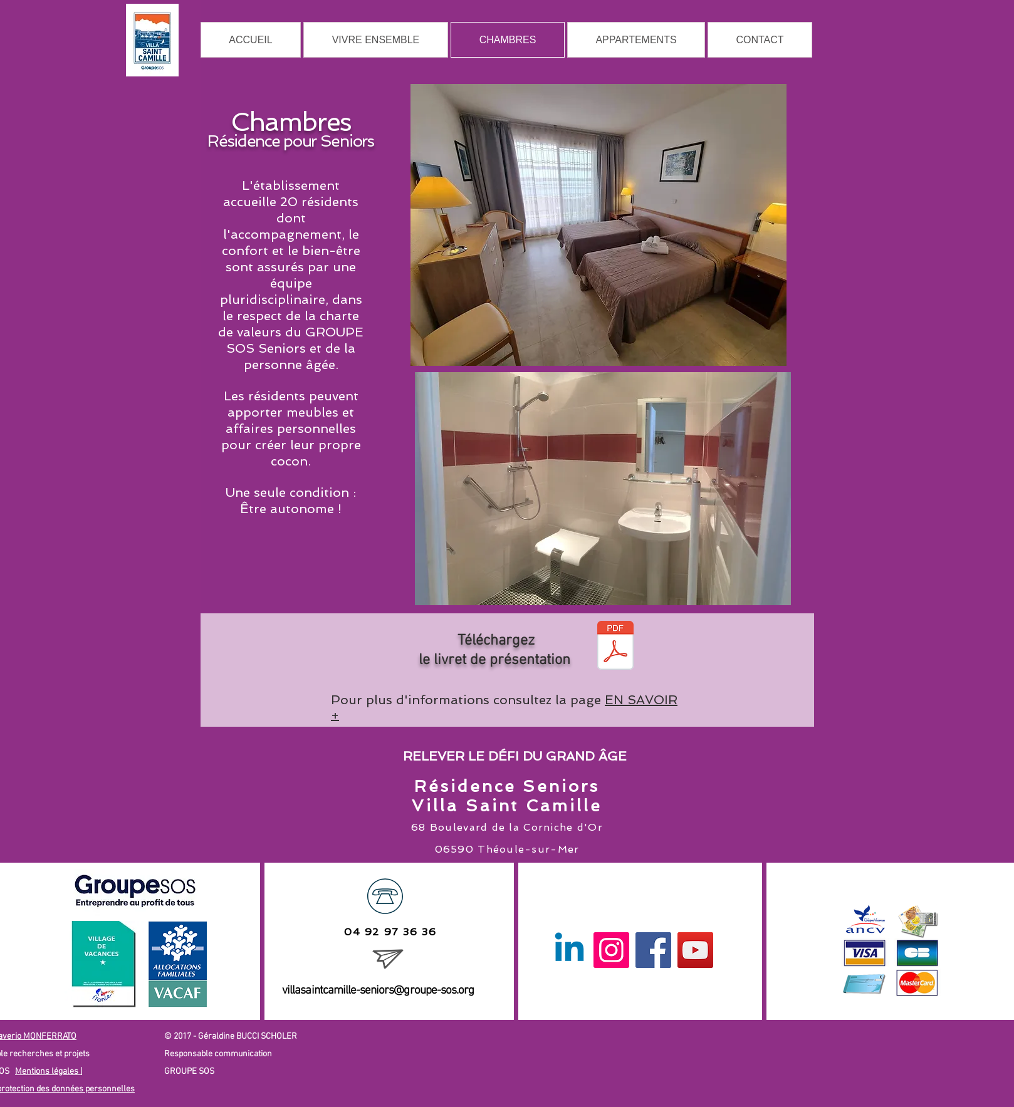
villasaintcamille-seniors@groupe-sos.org (378, 991)
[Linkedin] (569, 950)
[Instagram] (611, 950)
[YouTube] (695, 950)
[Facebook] (653, 950)
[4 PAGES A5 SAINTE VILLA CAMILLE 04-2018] (615, 646)
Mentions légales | (48, 1071)
